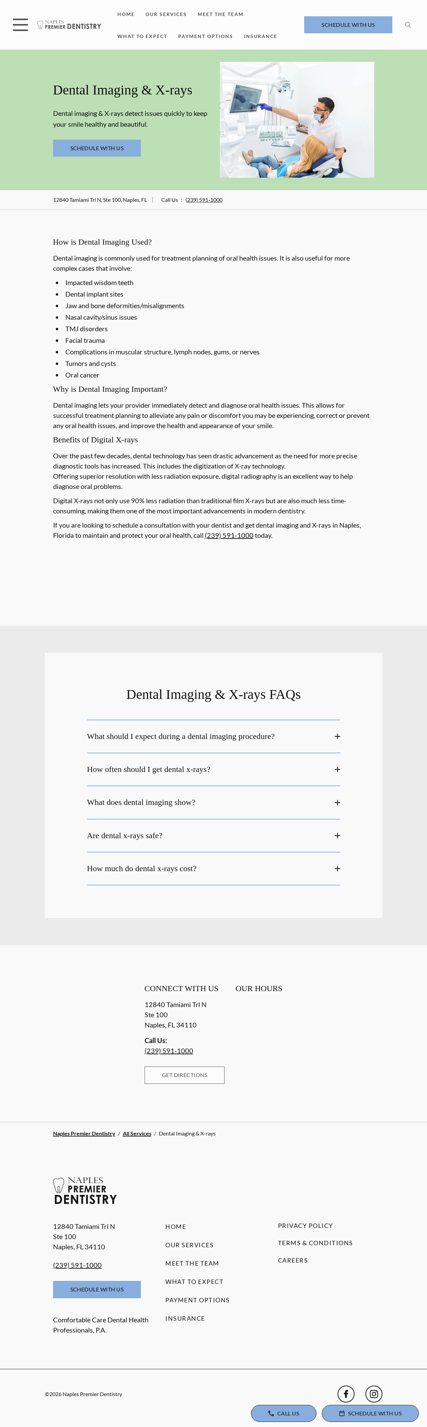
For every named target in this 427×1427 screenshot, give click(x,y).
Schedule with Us (348, 24)
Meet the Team (221, 14)
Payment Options (205, 36)
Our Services (166, 14)
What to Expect (142, 36)
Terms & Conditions (315, 1243)
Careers (293, 1260)
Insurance (260, 36)
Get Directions (185, 1075)
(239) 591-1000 (204, 199)
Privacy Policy (305, 1225)
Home (126, 14)
